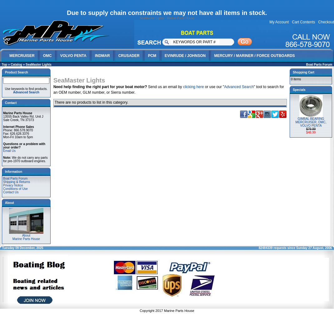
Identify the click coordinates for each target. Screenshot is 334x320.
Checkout (326, 22)
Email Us (9, 151)
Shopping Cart (303, 72)
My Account (279, 22)
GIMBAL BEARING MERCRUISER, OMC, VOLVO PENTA (311, 122)
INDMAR (102, 56)
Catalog (16, 64)
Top (4, 64)
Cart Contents (303, 22)
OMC (47, 56)
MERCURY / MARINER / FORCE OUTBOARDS (254, 56)
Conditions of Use (15, 189)
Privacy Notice (13, 185)
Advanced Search (239, 87)
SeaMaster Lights (39, 64)
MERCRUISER (22, 56)
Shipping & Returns (16, 182)
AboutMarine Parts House (26, 236)
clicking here (193, 87)
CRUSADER (129, 56)
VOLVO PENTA (73, 56)
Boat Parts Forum (319, 64)
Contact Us (10, 192)
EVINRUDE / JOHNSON (185, 56)
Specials (299, 90)
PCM (152, 56)
